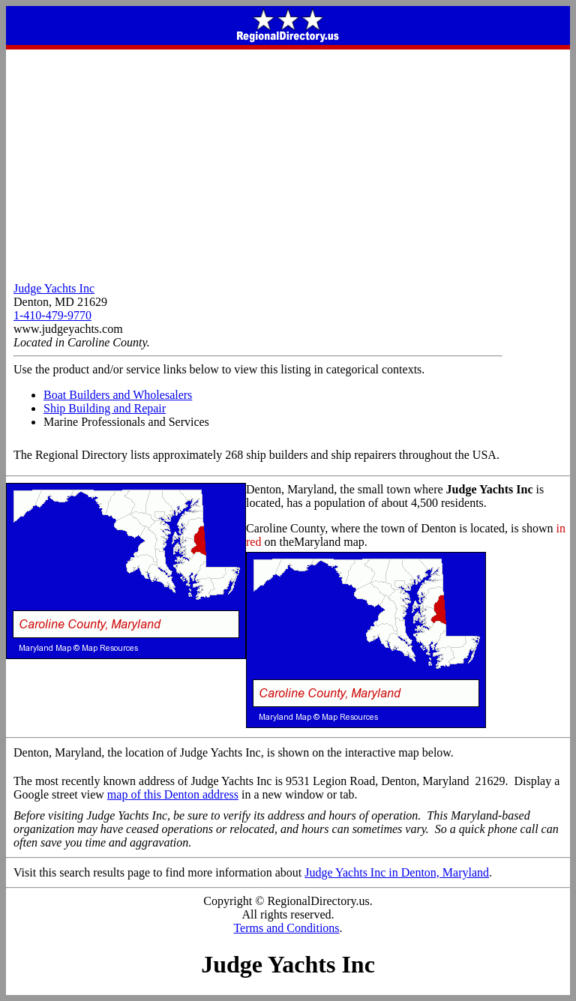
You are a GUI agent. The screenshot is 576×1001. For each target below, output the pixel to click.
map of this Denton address (172, 794)
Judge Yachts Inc (54, 288)
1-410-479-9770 (53, 315)
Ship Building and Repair (105, 408)
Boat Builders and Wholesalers (118, 394)
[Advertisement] (288, 162)
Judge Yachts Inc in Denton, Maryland (396, 872)
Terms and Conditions (286, 928)
